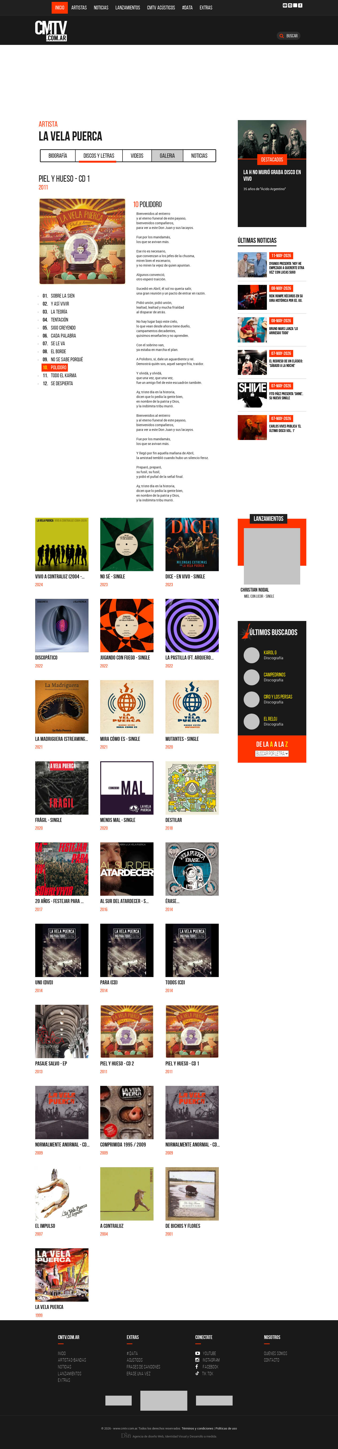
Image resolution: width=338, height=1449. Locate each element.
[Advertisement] (169, 80)
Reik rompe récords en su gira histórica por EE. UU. (286, 298)
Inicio (59, 8)
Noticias (101, 8)
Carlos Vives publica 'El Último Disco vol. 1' (285, 428)
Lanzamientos (127, 8)
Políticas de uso (226, 1428)
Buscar (289, 35)
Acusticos (135, 1360)
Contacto (272, 1360)
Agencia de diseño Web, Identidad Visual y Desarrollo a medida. (169, 1436)
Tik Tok (204, 1373)
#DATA (187, 8)
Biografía (58, 155)
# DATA (132, 1353)
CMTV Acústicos (161, 8)
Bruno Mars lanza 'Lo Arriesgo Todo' (283, 330)
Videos (137, 155)
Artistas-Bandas (72, 1360)
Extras (206, 8)
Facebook (207, 1366)
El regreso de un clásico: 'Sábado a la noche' (286, 363)
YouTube (205, 1353)
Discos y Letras (97, 157)
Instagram (207, 1360)
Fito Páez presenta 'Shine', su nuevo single (286, 396)
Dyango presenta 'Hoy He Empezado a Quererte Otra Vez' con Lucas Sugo (286, 267)
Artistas (79, 8)
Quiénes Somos (275, 1353)
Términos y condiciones (197, 1428)
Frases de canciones (143, 1366)
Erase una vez (139, 1373)
